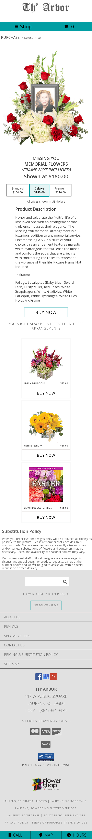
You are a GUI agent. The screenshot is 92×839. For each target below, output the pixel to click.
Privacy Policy (16, 822)
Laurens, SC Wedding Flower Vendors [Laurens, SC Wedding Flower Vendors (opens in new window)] (46, 808)
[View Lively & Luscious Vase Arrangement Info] (46, 360)
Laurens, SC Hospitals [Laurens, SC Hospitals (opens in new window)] (68, 801)
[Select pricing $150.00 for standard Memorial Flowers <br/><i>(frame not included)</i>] (18, 190)
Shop (23, 26)
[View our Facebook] (38, 678)
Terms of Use (76, 822)
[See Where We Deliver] (46, 605)
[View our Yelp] (53, 678)
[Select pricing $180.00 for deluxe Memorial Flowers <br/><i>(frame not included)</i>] (39, 190)
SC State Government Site (64, 815)
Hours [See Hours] (77, 835)
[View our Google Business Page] (46, 678)
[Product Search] (47, 581)
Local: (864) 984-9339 (46, 710)
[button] (46, 757)
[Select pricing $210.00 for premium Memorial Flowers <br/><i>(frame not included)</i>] (60, 190)
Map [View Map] (46, 835)
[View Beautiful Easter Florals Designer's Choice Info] (46, 484)
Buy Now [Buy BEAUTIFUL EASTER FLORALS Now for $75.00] (46, 517)
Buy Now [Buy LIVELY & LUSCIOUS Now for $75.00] (46, 393)
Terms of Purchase (47, 822)
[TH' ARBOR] (46, 16)
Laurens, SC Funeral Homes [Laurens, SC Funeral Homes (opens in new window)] (25, 801)
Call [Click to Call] (15, 835)
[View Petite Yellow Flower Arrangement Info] (46, 422)
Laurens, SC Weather (23, 815)
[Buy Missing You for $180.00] (46, 312)
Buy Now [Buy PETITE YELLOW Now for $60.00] (46, 455)
